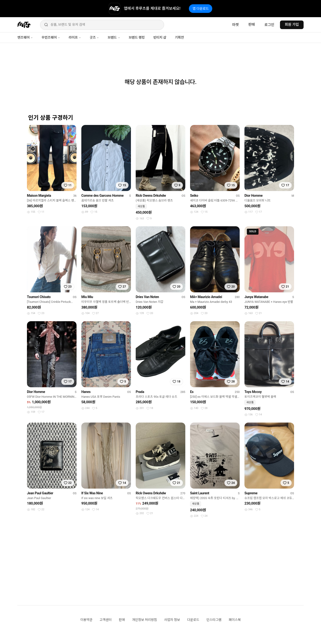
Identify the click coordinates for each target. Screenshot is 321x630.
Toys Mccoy (253, 392)
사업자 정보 (172, 620)
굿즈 (94, 37)
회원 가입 (292, 24)
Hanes (86, 392)
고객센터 (105, 620)
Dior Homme (253, 195)
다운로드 (193, 620)
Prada (140, 392)
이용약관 (86, 620)
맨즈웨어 (25, 37)
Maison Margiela (39, 195)
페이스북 (235, 620)
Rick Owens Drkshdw (151, 195)
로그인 (269, 25)
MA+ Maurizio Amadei (206, 297)
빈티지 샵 (159, 37)
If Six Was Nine (92, 493)
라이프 (75, 37)
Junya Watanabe (256, 297)
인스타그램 (213, 620)
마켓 (235, 25)
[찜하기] (67, 185)
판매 (251, 24)
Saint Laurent (199, 493)
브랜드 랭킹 (137, 37)
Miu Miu (87, 297)
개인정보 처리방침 (144, 620)
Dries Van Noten (147, 297)
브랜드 (114, 37)
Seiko (194, 195)
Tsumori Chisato (39, 297)
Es (192, 392)
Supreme (251, 493)
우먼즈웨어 (50, 37)
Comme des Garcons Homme (102, 195)
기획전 (179, 37)
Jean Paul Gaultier (40, 493)
